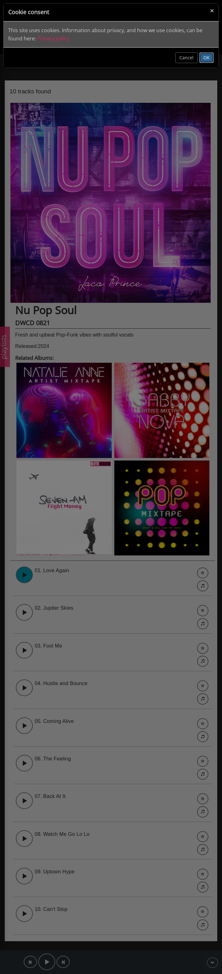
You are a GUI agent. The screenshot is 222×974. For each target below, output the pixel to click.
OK (206, 58)
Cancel (186, 58)
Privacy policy (53, 38)
